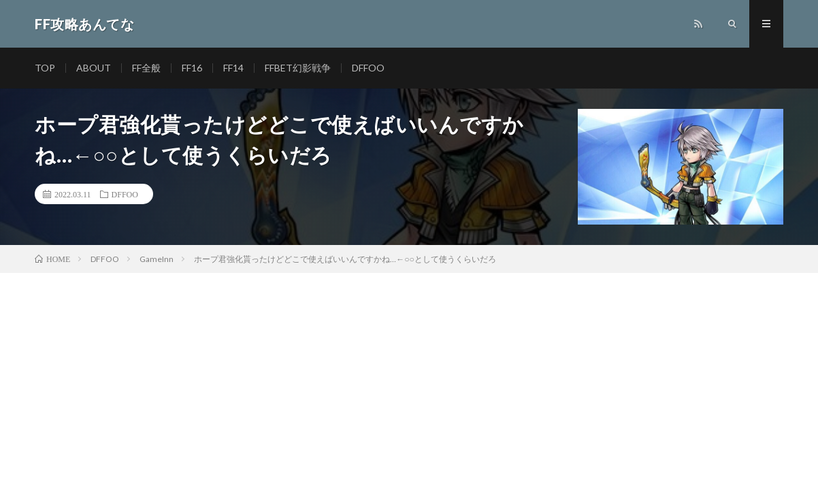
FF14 (233, 68)
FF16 (192, 68)
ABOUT (93, 68)
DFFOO (368, 68)
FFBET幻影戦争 (298, 68)
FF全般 (146, 68)
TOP (45, 68)
